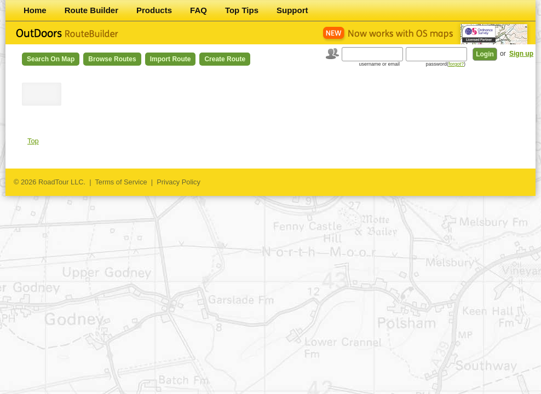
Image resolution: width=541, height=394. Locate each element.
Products (154, 10)
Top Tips (241, 10)
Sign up (521, 53)
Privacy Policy (178, 182)
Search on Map (50, 59)
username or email (379, 64)
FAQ (198, 10)
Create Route (224, 59)
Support (292, 10)
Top (33, 141)
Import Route (170, 59)
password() (445, 64)
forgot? (456, 64)
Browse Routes (112, 59)
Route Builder (91, 10)
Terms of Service (121, 182)
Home (35, 10)
